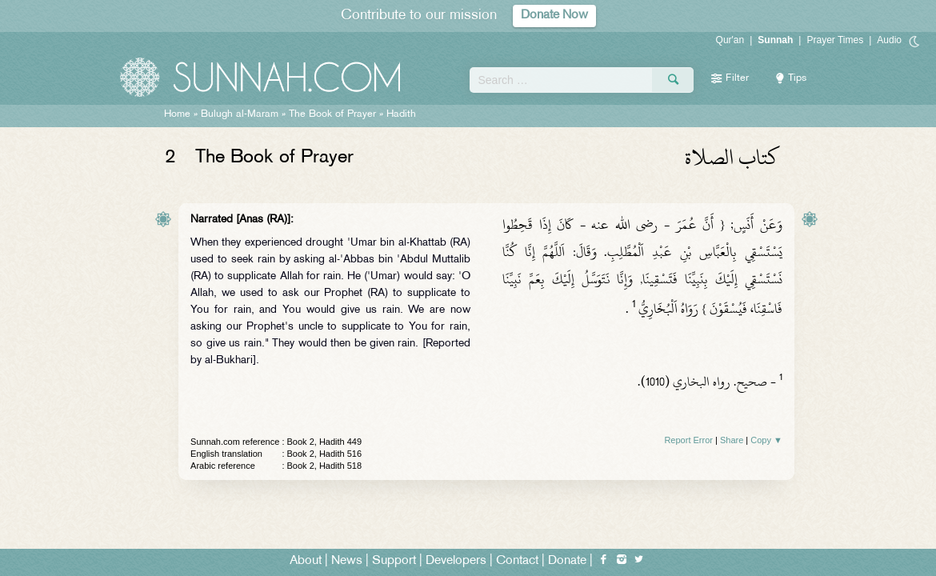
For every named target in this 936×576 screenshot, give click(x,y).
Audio (889, 40)
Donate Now (554, 16)
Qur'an (730, 40)
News (346, 561)
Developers (456, 561)
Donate (567, 561)
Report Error (688, 440)
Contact (517, 561)
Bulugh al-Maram (239, 114)
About (306, 561)
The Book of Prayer (332, 114)
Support (394, 561)
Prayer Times (834, 40)
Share (731, 440)
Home (177, 114)
